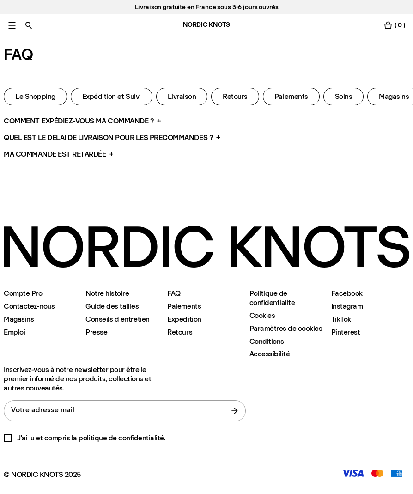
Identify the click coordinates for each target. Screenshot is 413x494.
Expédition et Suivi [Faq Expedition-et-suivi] (111, 96)
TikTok (341, 319)
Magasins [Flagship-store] (19, 319)
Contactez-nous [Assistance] (29, 306)
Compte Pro (23, 293)
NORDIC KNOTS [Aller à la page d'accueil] (206, 25)
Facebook (347, 293)
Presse (96, 332)
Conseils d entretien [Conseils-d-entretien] (117, 319)
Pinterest (345, 332)
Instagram (347, 306)
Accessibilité (269, 354)
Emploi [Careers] (14, 332)
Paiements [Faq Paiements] (291, 96)
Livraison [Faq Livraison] (182, 96)
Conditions (266, 341)
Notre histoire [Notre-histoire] (107, 293)
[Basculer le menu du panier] (394, 25)
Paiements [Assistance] (184, 306)
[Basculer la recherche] (28, 25)
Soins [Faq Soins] (343, 96)
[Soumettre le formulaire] (235, 411)
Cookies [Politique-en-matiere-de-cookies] (262, 315)
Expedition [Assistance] (184, 319)
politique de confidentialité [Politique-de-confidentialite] (121, 437)
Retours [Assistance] (179, 332)
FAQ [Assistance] (174, 293)
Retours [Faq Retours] (235, 96)
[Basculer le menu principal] (12, 25)
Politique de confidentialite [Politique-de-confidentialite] (272, 298)
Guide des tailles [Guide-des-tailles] (112, 306)
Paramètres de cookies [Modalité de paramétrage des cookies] (285, 328)
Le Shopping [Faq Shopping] (35, 96)
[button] (206, 121)
